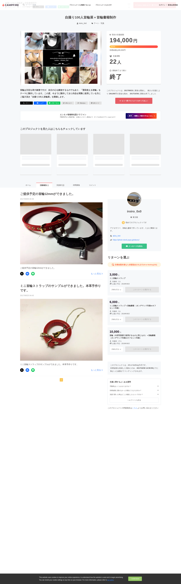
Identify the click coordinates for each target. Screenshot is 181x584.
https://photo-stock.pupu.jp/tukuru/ (126, 240)
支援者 (60, 185)
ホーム (28, 185)
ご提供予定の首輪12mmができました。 (47, 194)
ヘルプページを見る (134, 400)
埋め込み (81, 103)
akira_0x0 (116, 236)
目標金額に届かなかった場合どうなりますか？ (134, 390)
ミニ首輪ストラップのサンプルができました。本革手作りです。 (60, 288)
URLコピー (67, 103)
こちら (135, 408)
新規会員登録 (173, 5)
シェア (40, 103)
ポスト (26, 103)
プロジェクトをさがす (103, 5)
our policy (110, 580)
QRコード (95, 103)
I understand (135, 579)
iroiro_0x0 (82, 23)
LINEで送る (54, 103)
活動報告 (44, 185)
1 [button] (61, 380)
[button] (141, 116)
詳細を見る (116, 289)
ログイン (162, 5)
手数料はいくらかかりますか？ (134, 386)
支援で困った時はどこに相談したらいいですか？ (134, 394)
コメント (92, 185)
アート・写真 (98, 23)
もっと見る (97, 274)
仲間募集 (76, 185)
